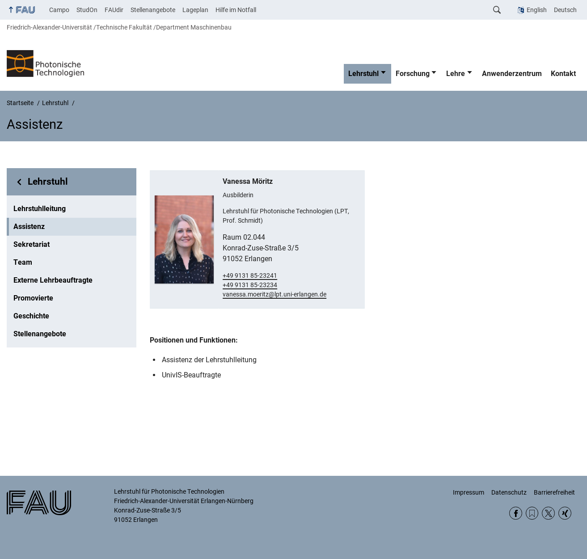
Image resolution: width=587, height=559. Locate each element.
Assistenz (29, 226)
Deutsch (565, 9)
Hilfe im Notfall (235, 9)
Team (22, 262)
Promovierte (33, 298)
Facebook (515, 513)
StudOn (86, 9)
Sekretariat (31, 244)
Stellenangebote (153, 9)
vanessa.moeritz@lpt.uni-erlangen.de (274, 294)
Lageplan (195, 9)
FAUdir (114, 9)
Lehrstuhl (363, 73)
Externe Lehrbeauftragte (53, 280)
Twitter (548, 513)
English (537, 9)
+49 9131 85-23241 (250, 275)
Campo (59, 9)
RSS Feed (532, 513)
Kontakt (563, 73)
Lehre (455, 73)
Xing (564, 513)
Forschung (413, 73)
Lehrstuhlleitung (39, 208)
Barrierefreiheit (554, 492)
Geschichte (31, 316)
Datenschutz (509, 492)
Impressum (468, 492)
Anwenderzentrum (512, 73)
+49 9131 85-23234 (250, 284)
